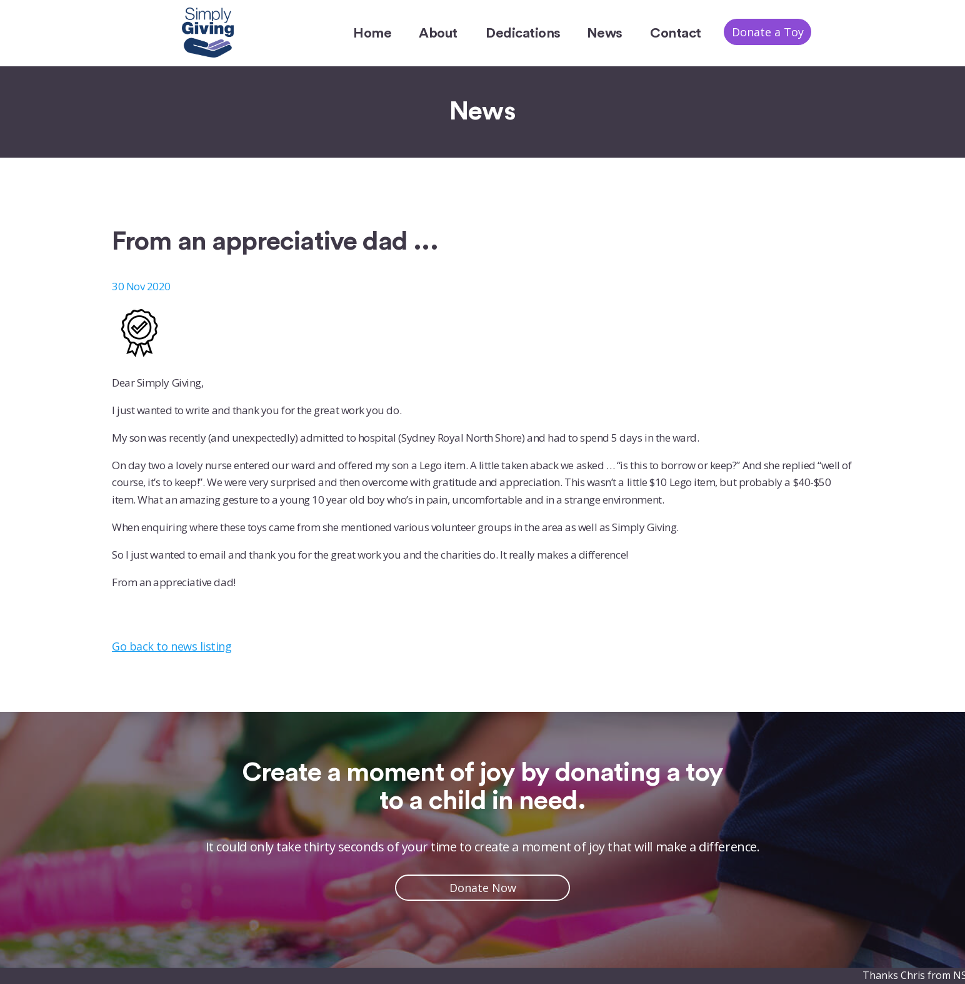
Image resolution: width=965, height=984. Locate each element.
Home (372, 33)
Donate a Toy (768, 31)
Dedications (523, 33)
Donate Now (482, 887)
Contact (675, 33)
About (438, 33)
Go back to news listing (171, 646)
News (604, 33)
